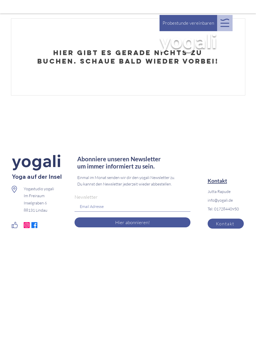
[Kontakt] (226, 224)
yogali (188, 40)
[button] (225, 22)
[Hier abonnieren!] (132, 222)
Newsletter (86, 197)
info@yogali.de (220, 200)
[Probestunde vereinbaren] (188, 23)
